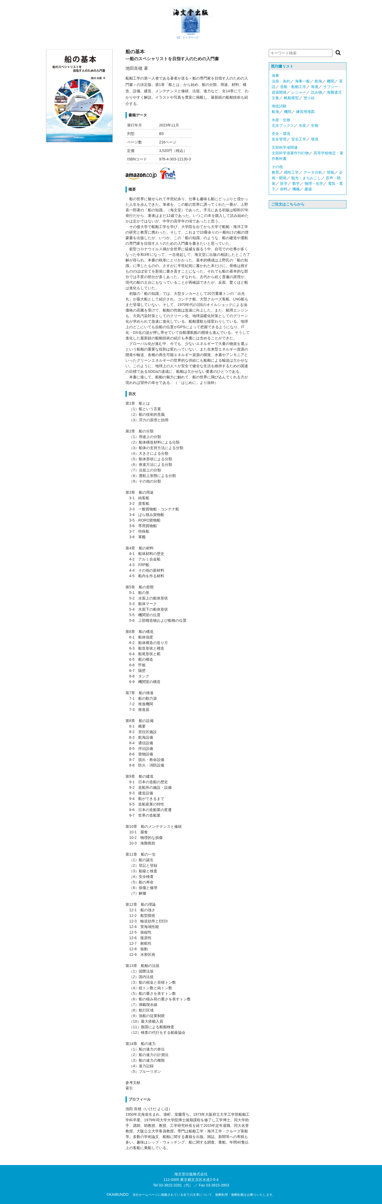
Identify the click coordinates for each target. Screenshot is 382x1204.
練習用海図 (305, 112)
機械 (296, 189)
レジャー (298, 92)
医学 (284, 183)
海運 (314, 87)
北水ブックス (283, 125)
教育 (275, 172)
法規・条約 (281, 81)
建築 (308, 189)
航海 (318, 81)
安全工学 (298, 139)
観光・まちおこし (306, 178)
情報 (330, 172)
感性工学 (291, 172)
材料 (284, 189)
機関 (330, 81)
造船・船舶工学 (293, 87)
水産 (302, 125)
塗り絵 (309, 98)
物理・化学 (314, 183)
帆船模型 (291, 98)
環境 (314, 139)
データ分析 (312, 172)
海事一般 (302, 81)
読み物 (316, 92)
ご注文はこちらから (288, 204)
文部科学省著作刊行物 (290, 153)
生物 (314, 125)
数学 (296, 183)
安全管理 (279, 139)
